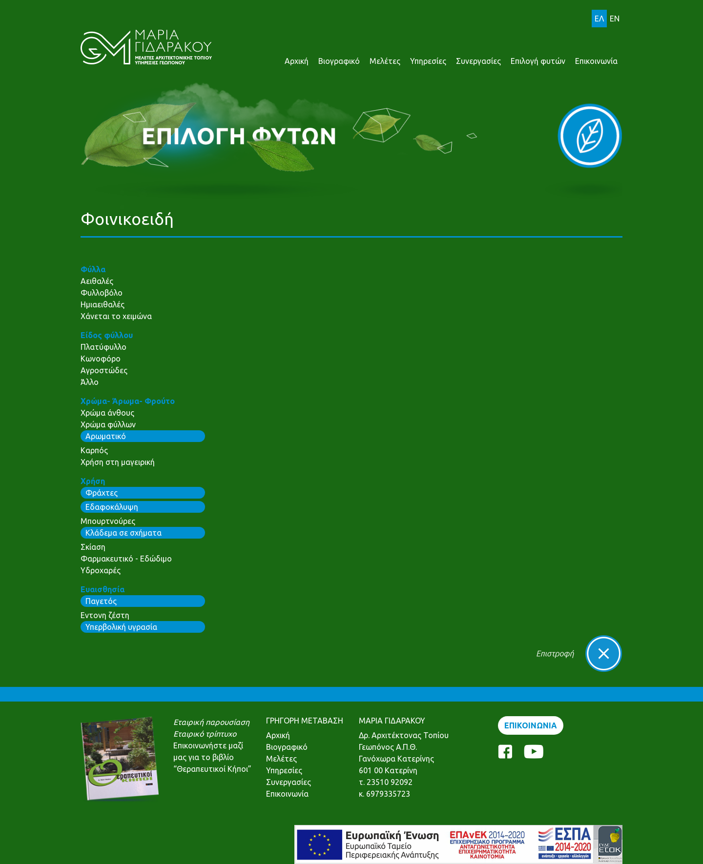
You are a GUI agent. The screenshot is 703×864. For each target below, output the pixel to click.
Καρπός (94, 450)
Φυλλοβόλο (102, 292)
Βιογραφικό (339, 61)
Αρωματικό (105, 436)
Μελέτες (385, 61)
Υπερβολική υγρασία (121, 627)
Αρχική (297, 61)
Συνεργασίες (478, 61)
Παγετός (101, 601)
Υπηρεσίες (428, 61)
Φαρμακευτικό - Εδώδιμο (126, 558)
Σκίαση (93, 547)
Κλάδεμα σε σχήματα (123, 532)
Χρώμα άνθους (107, 412)
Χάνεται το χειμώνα (116, 316)
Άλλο (90, 382)
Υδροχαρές (101, 570)
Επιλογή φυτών (538, 61)
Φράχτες (101, 492)
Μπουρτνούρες (108, 521)
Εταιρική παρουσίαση (211, 722)
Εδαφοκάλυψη (111, 506)
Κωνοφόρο (101, 358)
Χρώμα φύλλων (108, 424)
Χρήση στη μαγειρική (118, 462)
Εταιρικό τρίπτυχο (204, 733)
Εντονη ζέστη (105, 615)
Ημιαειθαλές (102, 304)
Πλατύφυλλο (103, 346)
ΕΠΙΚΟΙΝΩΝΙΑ (530, 725)
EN (615, 18)
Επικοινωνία (596, 61)
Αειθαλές (97, 281)
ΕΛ (599, 18)
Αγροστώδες (104, 370)
